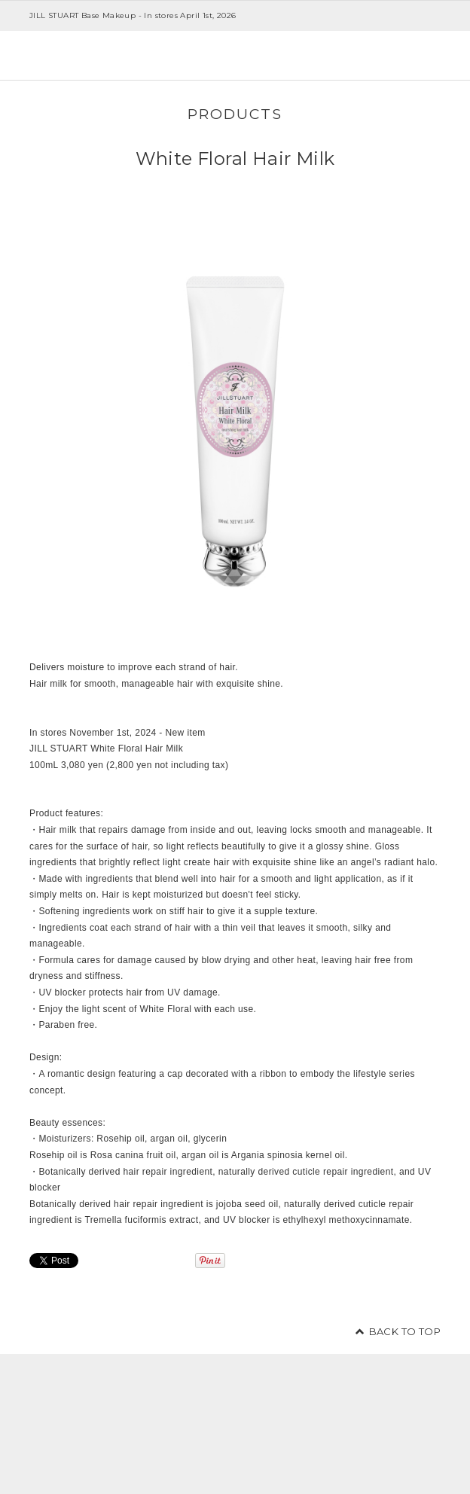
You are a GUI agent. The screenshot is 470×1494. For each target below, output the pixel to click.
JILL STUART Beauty (85, 55)
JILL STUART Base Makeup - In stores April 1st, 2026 (132, 15)
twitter (386, 1428)
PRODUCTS (235, 114)
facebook (420, 1428)
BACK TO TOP (405, 1331)
